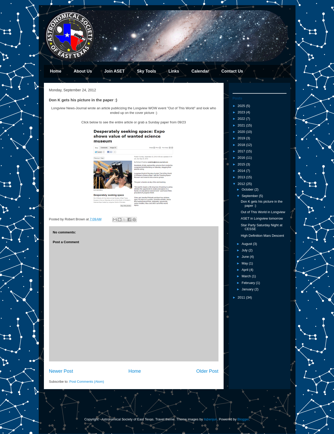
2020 (242, 132)
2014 (242, 171)
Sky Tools (146, 71)
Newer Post (61, 371)
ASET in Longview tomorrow (262, 218)
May (245, 263)
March (247, 276)
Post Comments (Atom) (86, 381)
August (247, 244)
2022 (242, 119)
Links (173, 71)
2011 (242, 297)
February (249, 283)
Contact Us (232, 71)
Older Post (207, 371)
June (246, 257)
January (248, 289)
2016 (242, 158)
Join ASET (114, 71)
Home (55, 71)
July (245, 250)
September (250, 196)
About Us (83, 71)
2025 (242, 106)
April (245, 270)
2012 (242, 184)
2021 (242, 125)
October (248, 189)
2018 (242, 145)
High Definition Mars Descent (262, 236)
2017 (242, 151)
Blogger (243, 419)
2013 (242, 177)
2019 (242, 138)
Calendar (200, 71)
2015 (242, 164)
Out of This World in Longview (263, 212)
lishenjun (210, 419)
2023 (242, 112)
